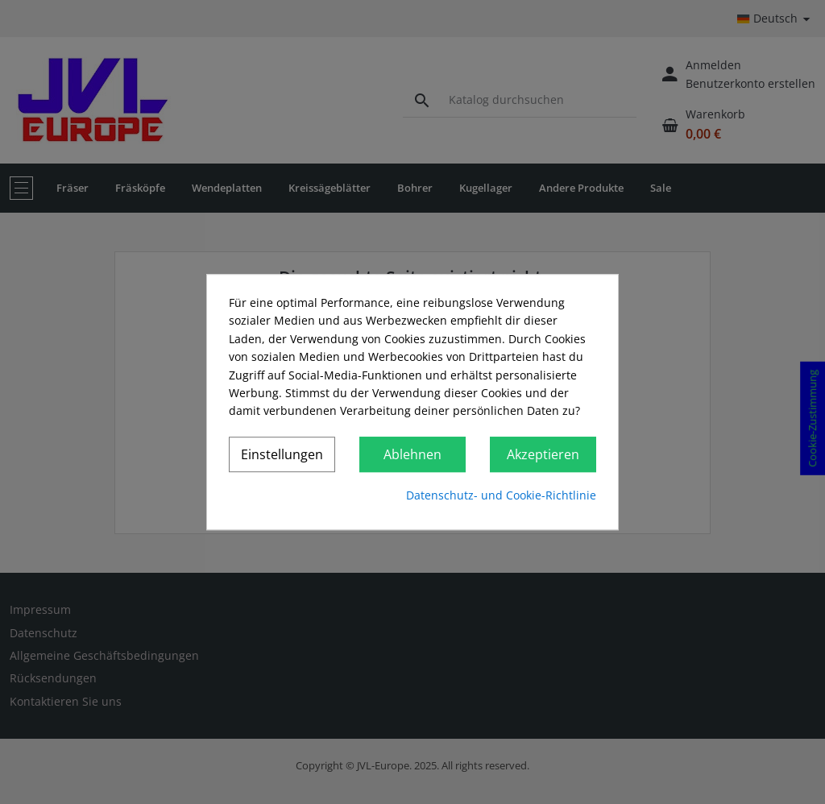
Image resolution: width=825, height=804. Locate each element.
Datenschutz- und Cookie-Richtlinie (501, 495)
